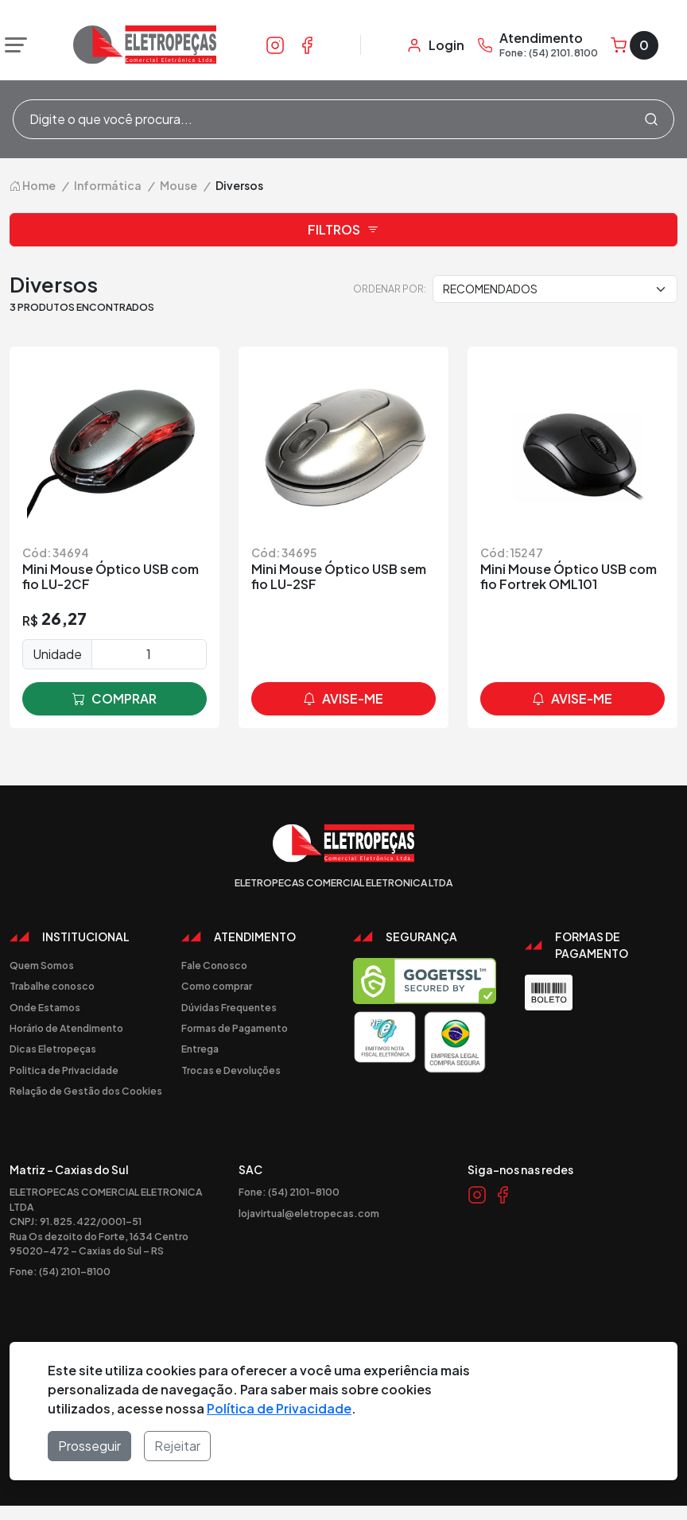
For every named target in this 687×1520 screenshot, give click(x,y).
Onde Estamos (45, 1007)
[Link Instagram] (275, 44)
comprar (114, 698)
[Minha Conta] (435, 45)
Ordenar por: (389, 288)
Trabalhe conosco (52, 985)
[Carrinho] (634, 45)
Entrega (200, 1048)
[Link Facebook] (306, 44)
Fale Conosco (214, 965)
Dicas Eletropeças (53, 1048)
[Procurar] (651, 119)
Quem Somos (42, 965)
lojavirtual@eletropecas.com (309, 1213)
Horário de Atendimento (66, 1028)
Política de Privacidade (279, 1408)
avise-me (343, 698)
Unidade (57, 654)
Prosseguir (89, 1445)
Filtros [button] (343, 229)
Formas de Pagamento (234, 1028)
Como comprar (216, 985)
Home (33, 185)
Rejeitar (177, 1445)
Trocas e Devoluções (231, 1070)
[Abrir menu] (12, 45)
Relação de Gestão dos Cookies (86, 1090)
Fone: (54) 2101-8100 (60, 1271)
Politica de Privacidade (64, 1070)
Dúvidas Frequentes (229, 1007)
